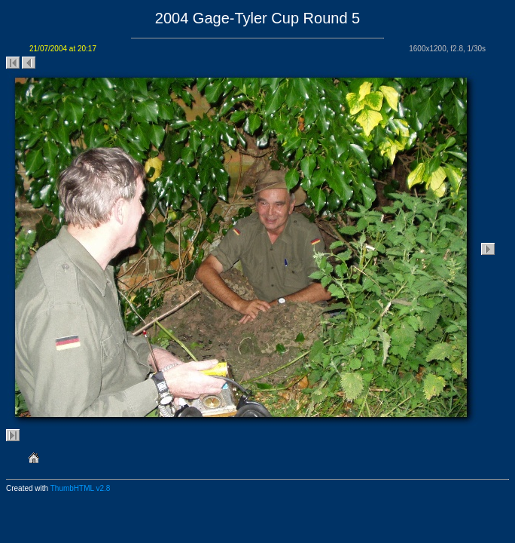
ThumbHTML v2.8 (80, 488)
